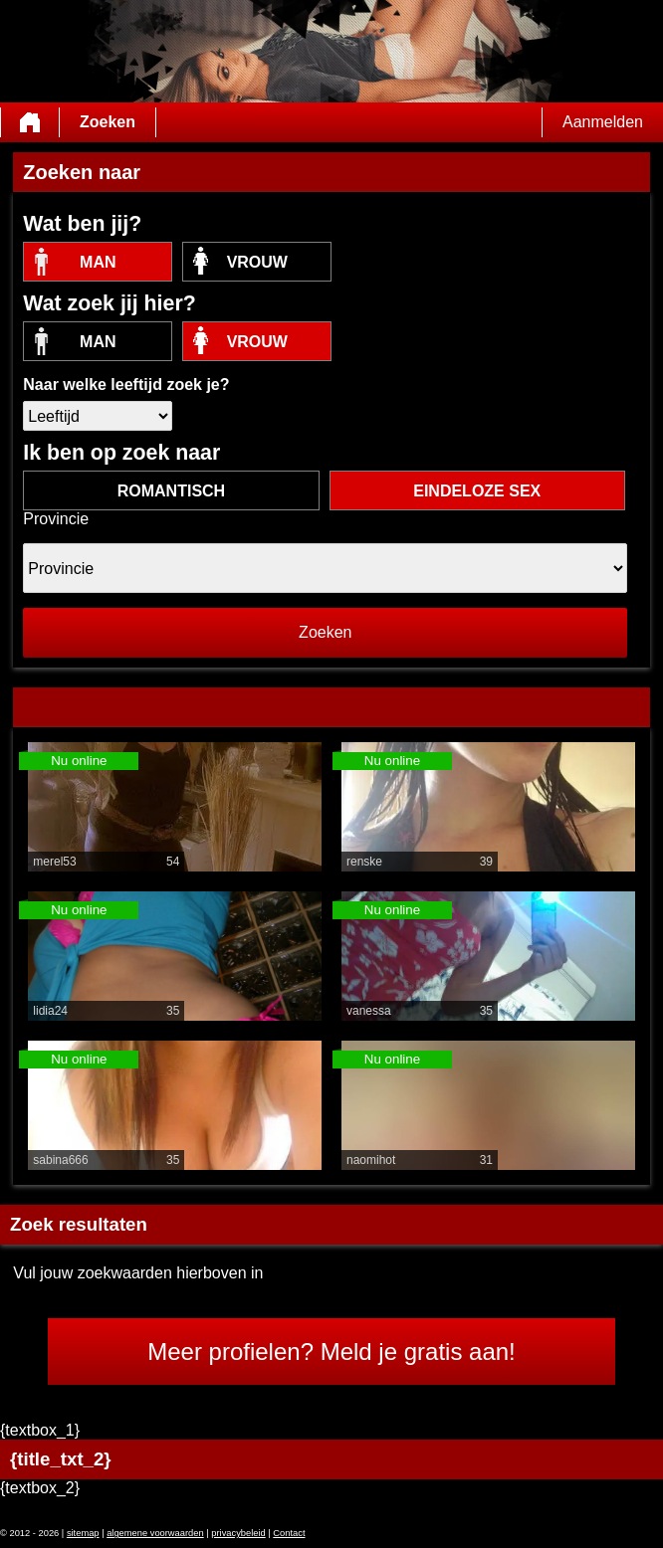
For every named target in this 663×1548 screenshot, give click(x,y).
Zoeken (107, 121)
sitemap (83, 1533)
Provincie (56, 518)
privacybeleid (238, 1533)
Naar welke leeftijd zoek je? (126, 384)
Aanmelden (602, 121)
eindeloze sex (477, 491)
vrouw (257, 262)
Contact (289, 1533)
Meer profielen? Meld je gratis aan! (331, 1351)
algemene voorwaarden (155, 1533)
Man (97, 262)
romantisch (171, 491)
